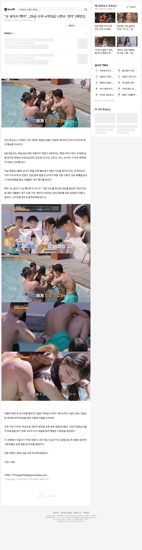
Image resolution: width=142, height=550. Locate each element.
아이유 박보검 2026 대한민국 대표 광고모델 (107, 95)
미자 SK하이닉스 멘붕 (107, 89)
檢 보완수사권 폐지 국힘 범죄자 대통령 (130, 70)
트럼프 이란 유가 (129, 76)
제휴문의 (86, 513)
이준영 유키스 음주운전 (107, 70)
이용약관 (56, 513)
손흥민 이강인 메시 (107, 76)
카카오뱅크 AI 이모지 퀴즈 (130, 89)
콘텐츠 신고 (78, 513)
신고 (34, 20)
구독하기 (131, 7)
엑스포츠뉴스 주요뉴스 (106, 5)
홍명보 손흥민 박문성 (107, 83)
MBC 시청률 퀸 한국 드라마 (130, 95)
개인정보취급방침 (66, 513)
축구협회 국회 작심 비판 (130, 83)
